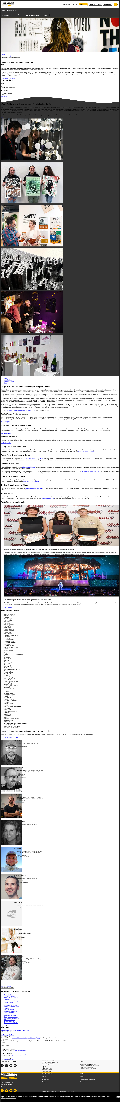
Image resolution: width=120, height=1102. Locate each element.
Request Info (66, 4)
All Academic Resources (7, 987)
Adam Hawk (18, 794)
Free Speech (45, 1079)
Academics (6, 15)
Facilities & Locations (10, 1015)
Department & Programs (10, 1005)
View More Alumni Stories (8, 607)
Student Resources (18, 15)
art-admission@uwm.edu (19, 1050)
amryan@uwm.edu (21, 936)
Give (77, 4)
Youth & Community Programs (12, 1001)
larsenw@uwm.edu (21, 855)
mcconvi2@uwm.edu (22, 881)
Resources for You (95, 4)
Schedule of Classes (9, 1020)
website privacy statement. (8, 1098)
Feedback (72, 1091)
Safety (44, 1076)
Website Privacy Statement (49, 1091)
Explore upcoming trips (48, 498)
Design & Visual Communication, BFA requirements (21, 410)
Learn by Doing (8, 380)
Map (45, 1066)
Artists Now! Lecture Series (11, 1006)
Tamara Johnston (19, 821)
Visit (73, 4)
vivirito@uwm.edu (21, 961)
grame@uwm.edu (21, 774)
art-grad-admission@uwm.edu (18, 1055)
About (46, 15)
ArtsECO (6, 1008)
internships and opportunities (31, 481)
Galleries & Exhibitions (10, 1011)
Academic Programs (7, 56)
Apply (82, 4)
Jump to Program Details (8, 78)
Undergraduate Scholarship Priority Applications (15, 1030)
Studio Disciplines (5, 421)
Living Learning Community (86, 451)
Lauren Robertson (19, 902)
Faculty (6, 383)
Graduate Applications (7, 1035)
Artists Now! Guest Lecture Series (34, 458)
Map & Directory (47, 1073)
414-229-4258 (20, 775)
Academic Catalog (6, 986)
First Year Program (6, 433)
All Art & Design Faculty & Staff (9, 737)
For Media (82, 1082)
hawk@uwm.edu (21, 802)
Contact (4, 1086)
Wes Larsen (17, 848)
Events (82, 1076)
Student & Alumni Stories (11, 1023)
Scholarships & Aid (6, 443)
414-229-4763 (13, 1059)
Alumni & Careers (9, 381)
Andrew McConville (20, 875)
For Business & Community (87, 1079)
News (81, 1073)
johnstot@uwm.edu (21, 827)
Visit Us (3, 117)
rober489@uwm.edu (21, 907)
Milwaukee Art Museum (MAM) (90, 471)
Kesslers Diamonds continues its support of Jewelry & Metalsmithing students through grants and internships (39, 549)
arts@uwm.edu (48, 1069)
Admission (7, 999)
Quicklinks (107, 4)
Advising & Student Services (12, 998)
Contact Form (4, 1059)
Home (4, 54)
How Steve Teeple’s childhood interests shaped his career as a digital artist (28, 600)
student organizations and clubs (33, 488)
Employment (45, 1082)
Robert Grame (18, 767)
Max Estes (17, 740)
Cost (5, 96)
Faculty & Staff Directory (11, 1017)
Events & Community (33, 15)
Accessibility (63, 1091)
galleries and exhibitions (28, 467)
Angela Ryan (18, 929)
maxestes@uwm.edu (22, 746)
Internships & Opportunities (11, 1018)
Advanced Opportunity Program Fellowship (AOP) (26, 1038)
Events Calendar (8, 1002)
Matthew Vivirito (19, 956)
